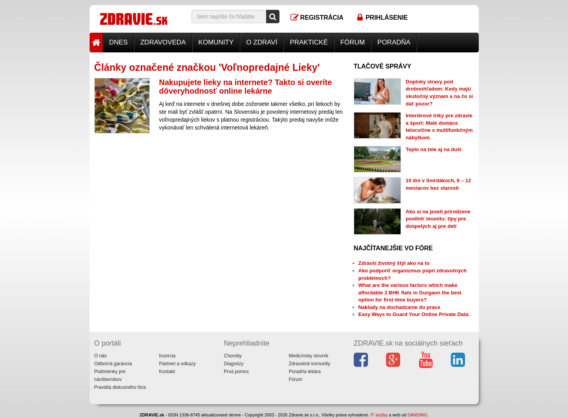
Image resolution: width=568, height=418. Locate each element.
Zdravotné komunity (309, 363)
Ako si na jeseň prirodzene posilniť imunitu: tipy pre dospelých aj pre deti (438, 219)
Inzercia (167, 356)
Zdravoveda (163, 42)
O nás (100, 356)
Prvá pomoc (236, 371)
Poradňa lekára (305, 371)
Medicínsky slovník (309, 356)
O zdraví (261, 42)
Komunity (216, 42)
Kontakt (167, 371)
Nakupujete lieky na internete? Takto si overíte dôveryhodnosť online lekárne (245, 86)
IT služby (379, 414)
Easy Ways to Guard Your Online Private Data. (414, 314)
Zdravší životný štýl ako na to (394, 263)
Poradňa (393, 42)
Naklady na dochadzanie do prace (399, 307)
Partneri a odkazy (177, 363)
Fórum (352, 42)
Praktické (308, 42)
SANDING (417, 414)
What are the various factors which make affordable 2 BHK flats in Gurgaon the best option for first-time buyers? (409, 292)
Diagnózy (234, 363)
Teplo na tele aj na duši (433, 149)
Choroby (233, 356)
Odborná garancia (113, 363)
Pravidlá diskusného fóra (120, 387)
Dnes (118, 42)
